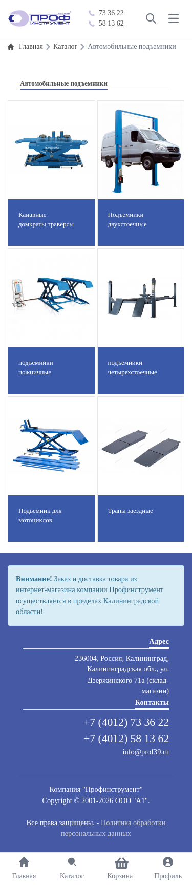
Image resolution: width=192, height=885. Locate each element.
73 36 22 (106, 13)
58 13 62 (106, 23)
